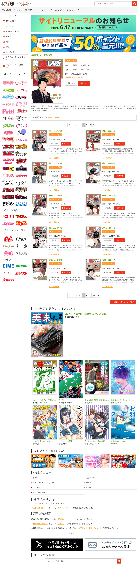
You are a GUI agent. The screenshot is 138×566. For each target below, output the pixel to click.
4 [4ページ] (79, 111)
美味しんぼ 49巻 (55, 246)
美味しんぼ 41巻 (55, 118)
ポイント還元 (71, 45)
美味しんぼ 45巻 (55, 182)
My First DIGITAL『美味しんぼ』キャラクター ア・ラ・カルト (45, 386)
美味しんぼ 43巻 (55, 150)
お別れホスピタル (118, 428)
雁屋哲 (75, 51)
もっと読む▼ (54, 144)
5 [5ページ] (83, 111)
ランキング (48, 554)
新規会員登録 (11, 6)
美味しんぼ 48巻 (108, 214)
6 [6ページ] (86, 111)
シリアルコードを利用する (15, 51)
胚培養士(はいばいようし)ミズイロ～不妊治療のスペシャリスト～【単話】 (123, 386)
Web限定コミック (13, 17)
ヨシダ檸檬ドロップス (41, 428)
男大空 (61, 386)
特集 (59, 554)
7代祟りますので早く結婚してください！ (97, 428)
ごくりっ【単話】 (66, 428)
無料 (80, 554)
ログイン (60, 494)
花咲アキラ (87, 51)
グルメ (88, 474)
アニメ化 (36, 474)
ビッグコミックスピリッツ (82, 55)
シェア (72, 520)
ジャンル (69, 554)
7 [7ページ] (90, 111)
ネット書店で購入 (40, 479)
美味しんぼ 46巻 (108, 182)
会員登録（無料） (40, 494)
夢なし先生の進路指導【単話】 (97, 386)
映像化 (88, 469)
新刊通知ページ (63, 506)
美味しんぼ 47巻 (55, 214)
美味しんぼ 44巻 (108, 150)
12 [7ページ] (94, 111)
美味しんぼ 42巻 (108, 118)
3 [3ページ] (76, 111)
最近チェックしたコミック (97, 554)
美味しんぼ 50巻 (108, 246)
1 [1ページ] (73, 111)
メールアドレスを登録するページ (88, 515)
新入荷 (36, 554)
